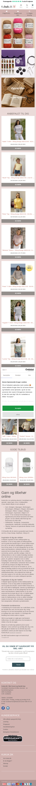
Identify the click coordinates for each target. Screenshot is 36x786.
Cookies (5, 729)
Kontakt (5, 766)
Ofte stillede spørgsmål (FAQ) (12, 719)
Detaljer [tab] (18, 375)
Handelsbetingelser (9, 727)
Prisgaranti (6, 724)
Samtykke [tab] (6, 375)
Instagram (18, 632)
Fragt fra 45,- (6, 13)
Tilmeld (18, 665)
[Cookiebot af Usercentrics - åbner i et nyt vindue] (25, 370)
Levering (5, 721)
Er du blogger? (7, 761)
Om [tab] (29, 375)
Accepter (18, 408)
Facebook (12, 632)
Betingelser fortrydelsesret (11, 732)
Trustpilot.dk (5, 637)
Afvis (18, 414)
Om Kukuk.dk (7, 758)
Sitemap (5, 763)
